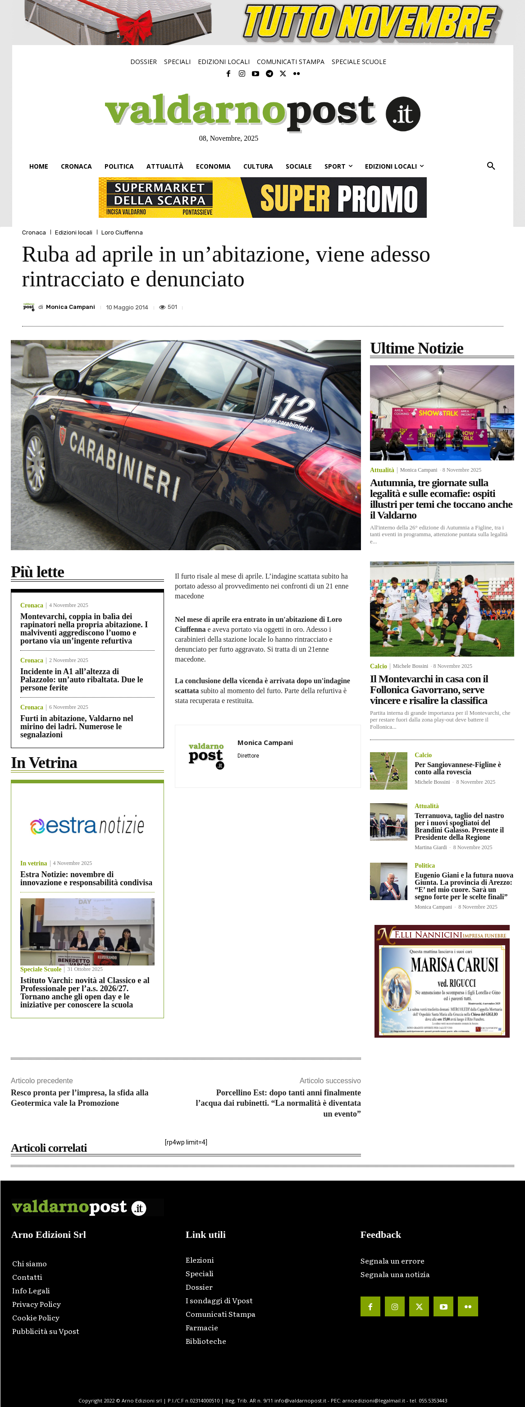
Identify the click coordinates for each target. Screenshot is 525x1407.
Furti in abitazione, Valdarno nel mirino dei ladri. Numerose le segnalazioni (76, 726)
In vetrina (33, 863)
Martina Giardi (431, 847)
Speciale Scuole (40, 969)
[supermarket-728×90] (263, 197)
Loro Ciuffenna (122, 232)
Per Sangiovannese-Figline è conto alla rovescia (458, 768)
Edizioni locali (73, 232)
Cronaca (34, 232)
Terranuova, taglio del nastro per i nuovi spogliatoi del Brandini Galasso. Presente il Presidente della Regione (459, 826)
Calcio (378, 666)
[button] (491, 166)
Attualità (382, 470)
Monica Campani (70, 307)
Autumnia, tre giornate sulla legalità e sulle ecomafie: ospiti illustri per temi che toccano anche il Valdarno (441, 499)
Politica (425, 866)
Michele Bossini (410, 666)
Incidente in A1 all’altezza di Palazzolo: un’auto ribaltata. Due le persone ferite (81, 679)
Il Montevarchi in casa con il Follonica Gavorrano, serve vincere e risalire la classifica (429, 689)
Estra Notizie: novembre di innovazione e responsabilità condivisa (86, 878)
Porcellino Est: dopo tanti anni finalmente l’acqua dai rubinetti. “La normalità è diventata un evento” (278, 1103)
